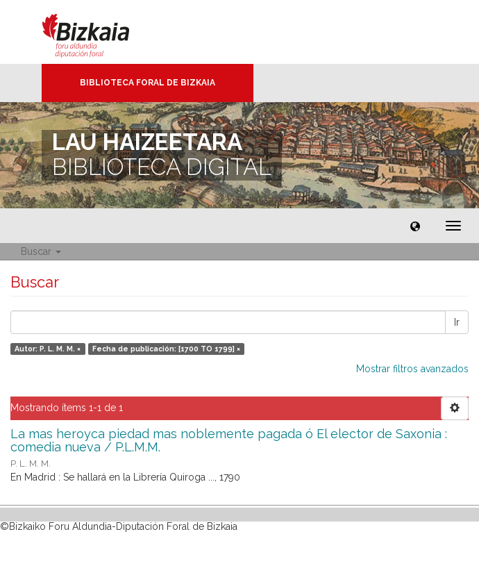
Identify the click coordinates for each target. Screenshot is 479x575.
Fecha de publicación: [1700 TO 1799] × (166, 348)
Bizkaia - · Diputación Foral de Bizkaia (100, 32)
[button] (415, 226)
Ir (457, 322)
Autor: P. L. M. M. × (48, 348)
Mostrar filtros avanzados (412, 368)
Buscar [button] (41, 251)
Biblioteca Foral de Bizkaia (147, 83)
